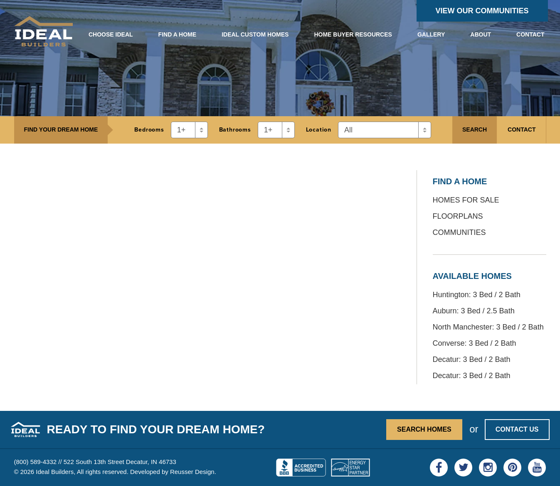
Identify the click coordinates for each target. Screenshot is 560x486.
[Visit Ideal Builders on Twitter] (463, 467)
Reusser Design (192, 471)
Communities (459, 232)
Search (474, 129)
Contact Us (517, 429)
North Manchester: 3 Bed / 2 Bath (488, 327)
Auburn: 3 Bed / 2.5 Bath (474, 311)
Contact (530, 34)
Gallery (431, 34)
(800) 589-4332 (35, 461)
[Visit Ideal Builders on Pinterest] (512, 467)
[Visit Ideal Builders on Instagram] (488, 467)
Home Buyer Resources (353, 34)
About (480, 34)
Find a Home (177, 34)
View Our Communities (482, 11)
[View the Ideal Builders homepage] (43, 33)
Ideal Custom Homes (255, 34)
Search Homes (424, 429)
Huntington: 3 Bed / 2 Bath (477, 295)
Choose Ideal (111, 34)
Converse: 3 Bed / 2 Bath (474, 343)
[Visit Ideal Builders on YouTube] (537, 467)
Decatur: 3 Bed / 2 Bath (472, 359)
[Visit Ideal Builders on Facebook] (439, 467)
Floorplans (458, 216)
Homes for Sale (466, 200)
